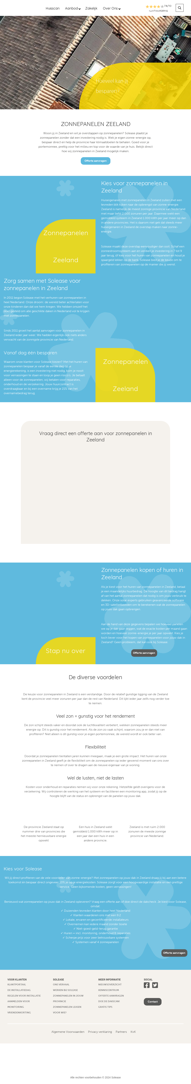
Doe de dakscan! (109, 1001)
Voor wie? (59, 1012)
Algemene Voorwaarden (67, 1032)
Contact (153, 1001)
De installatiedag (19, 990)
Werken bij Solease (65, 990)
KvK (133, 1032)
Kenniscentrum (108, 990)
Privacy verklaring (100, 1032)
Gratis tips (105, 1007)
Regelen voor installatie (24, 995)
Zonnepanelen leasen (67, 1007)
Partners (121, 1032)
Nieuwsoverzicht (110, 984)
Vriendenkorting (19, 1012)
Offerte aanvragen (95, 160)
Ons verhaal (61, 984)
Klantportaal (16, 984)
